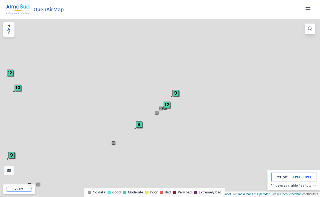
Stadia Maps (244, 194)
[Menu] (308, 9)
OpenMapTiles (266, 194)
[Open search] (310, 28)
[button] (17, 87)
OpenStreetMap (291, 194)
